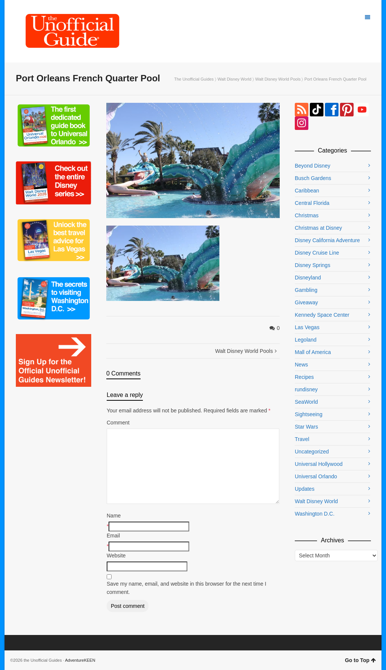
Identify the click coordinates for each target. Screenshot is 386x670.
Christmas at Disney (318, 228)
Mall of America (313, 352)
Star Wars (306, 427)
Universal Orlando (316, 476)
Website (116, 555)
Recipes (304, 377)
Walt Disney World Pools (277, 79)
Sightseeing (308, 414)
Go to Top (360, 660)
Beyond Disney (312, 166)
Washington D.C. (314, 514)
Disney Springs (312, 265)
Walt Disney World (234, 79)
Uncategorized (312, 452)
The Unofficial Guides (194, 79)
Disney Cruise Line (317, 253)
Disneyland (308, 278)
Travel (302, 439)
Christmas (307, 215)
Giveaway (306, 302)
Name (114, 516)
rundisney (306, 389)
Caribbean (307, 191)
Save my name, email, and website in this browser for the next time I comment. (186, 588)
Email (113, 536)
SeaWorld (306, 402)
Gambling (306, 290)
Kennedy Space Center (322, 315)
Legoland (306, 340)
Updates (304, 489)
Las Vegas (307, 327)
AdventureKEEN (80, 660)
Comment (118, 423)
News (301, 365)
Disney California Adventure (327, 240)
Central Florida (312, 203)
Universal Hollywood (319, 464)
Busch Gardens (313, 178)
